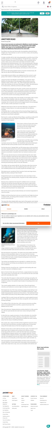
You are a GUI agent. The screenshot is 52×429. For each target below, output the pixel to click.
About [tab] (42, 208)
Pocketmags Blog (6, 408)
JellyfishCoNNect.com (44, 404)
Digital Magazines (24, 406)
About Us (42, 398)
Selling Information (34, 406)
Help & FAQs (14, 398)
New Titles (5, 400)
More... (38, 384)
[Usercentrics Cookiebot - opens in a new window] (44, 205)
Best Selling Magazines (5, 403)
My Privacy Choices (6, 424)
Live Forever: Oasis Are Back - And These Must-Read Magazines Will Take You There (43, 373)
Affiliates (32, 400)
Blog (11, 9)
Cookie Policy (5, 422)
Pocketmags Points (25, 404)
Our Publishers (5, 410)
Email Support (14, 400)
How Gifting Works (15, 406)
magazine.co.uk (43, 402)
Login (32, 410)
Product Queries (34, 398)
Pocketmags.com (43, 400)
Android (22, 400)
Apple (22, 398)
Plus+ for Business (6, 412)
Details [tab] (26, 208)
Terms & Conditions (6, 420)
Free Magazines (6, 406)
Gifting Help (14, 408)
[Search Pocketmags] (3, 7)
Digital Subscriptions (5, 9)
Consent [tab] (9, 208)
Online (22, 402)
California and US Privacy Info (6, 417)
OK (38, 223)
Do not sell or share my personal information (13, 223)
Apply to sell (33, 408)
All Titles (4, 398)
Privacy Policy (5, 414)
